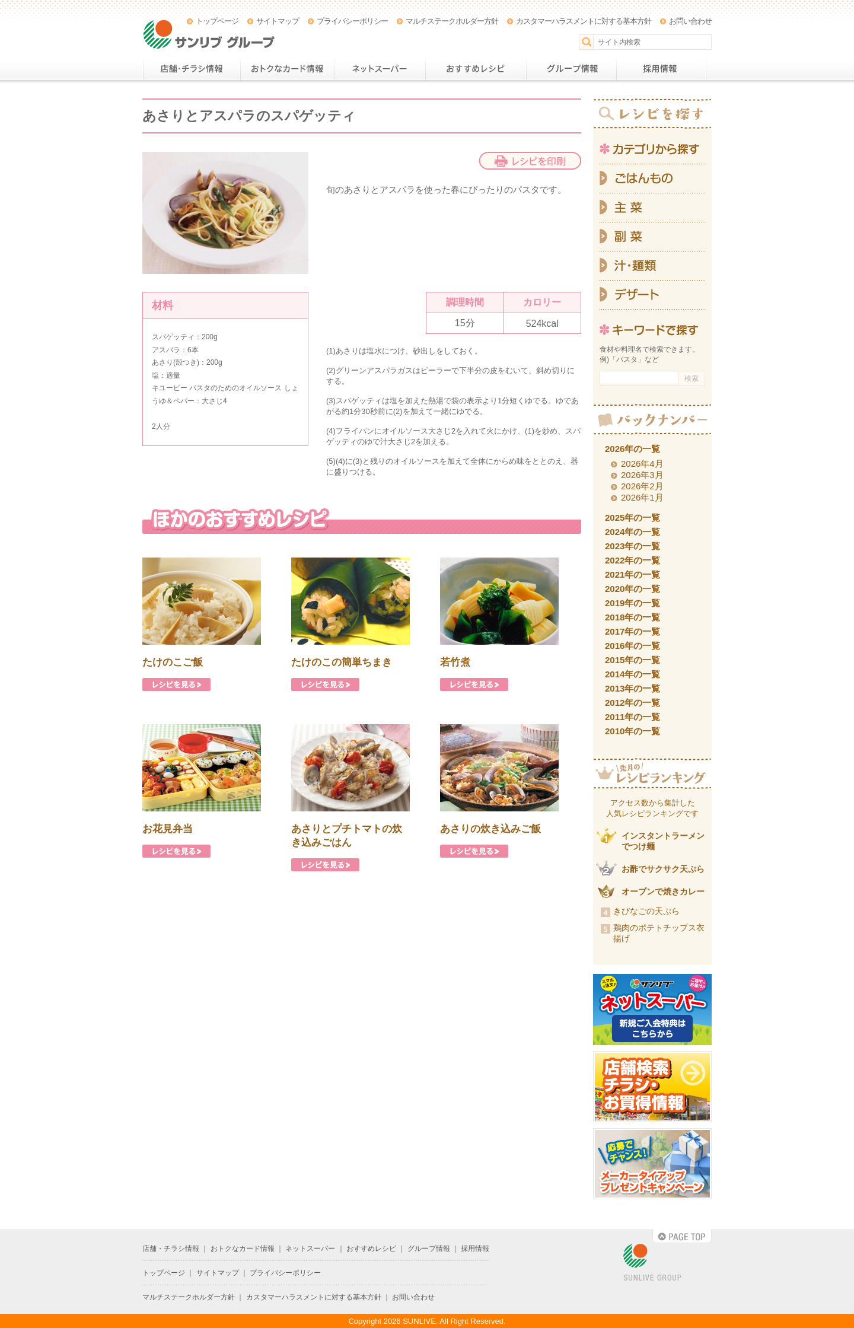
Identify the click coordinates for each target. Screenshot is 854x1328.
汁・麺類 (652, 266)
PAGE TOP (682, 1236)
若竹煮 (455, 662)
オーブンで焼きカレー (663, 891)
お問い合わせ (690, 21)
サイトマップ (277, 21)
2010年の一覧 (632, 731)
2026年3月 (642, 475)
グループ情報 (571, 69)
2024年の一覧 (632, 532)
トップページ (217, 21)
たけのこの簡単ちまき (341, 662)
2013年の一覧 (632, 688)
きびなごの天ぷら (646, 911)
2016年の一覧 (632, 646)
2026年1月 (642, 497)
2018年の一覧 (632, 617)
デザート (652, 295)
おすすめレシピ (475, 69)
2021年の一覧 (632, 574)
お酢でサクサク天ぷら (663, 869)
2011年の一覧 (632, 717)
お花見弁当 (167, 829)
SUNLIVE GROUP (652, 1263)
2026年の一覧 (632, 449)
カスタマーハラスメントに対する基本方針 (583, 21)
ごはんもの (652, 178)
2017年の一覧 (632, 631)
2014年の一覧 (632, 674)
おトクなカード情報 (287, 69)
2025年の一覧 (632, 517)
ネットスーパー (379, 69)
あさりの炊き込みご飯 (490, 829)
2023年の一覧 (632, 546)
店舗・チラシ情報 (191, 69)
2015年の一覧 (632, 660)
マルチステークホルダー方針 (452, 21)
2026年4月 (642, 463)
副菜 (652, 236)
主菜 (652, 207)
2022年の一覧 (632, 560)
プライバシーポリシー (352, 21)
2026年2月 (642, 486)
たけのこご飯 (172, 662)
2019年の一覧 (632, 603)
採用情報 (661, 69)
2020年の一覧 (632, 589)
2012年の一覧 (632, 703)
